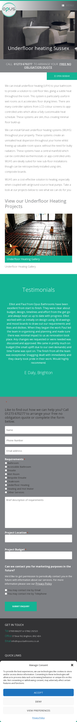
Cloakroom (13, 481)
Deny (38, 701)
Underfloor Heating (18, 485)
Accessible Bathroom (19, 466)
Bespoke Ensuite (16, 477)
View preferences (38, 710)
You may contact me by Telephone (27, 593)
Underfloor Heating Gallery (23, 259)
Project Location (16, 533)
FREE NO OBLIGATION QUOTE (47, 65)
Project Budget (15, 549)
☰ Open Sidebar (62, 76)
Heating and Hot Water (20, 488)
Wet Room (13, 474)
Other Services (15, 492)
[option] (38, 339)
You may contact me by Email (24, 590)
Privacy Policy (38, 717)
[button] (72, 665)
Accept (38, 692)
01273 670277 (23, 64)
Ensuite (11, 470)
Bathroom (13, 463)
